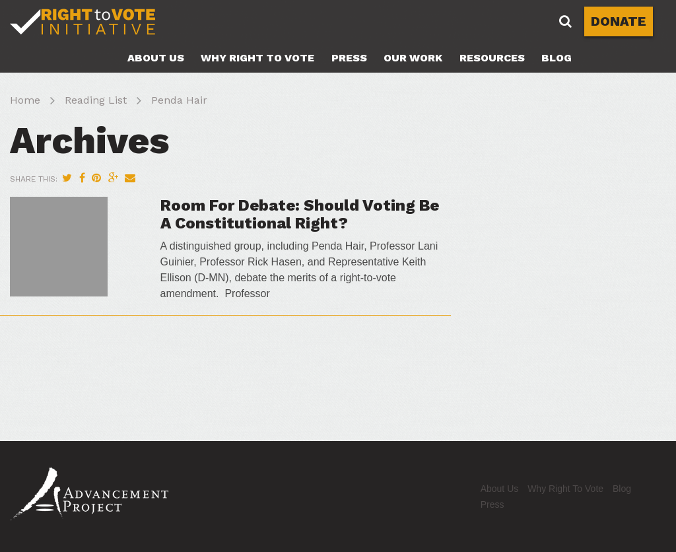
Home (25, 100)
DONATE (618, 21)
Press (349, 58)
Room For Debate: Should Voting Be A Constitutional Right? (299, 214)
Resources (492, 58)
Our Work (413, 58)
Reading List (96, 100)
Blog (556, 58)
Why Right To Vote (257, 58)
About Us (155, 58)
